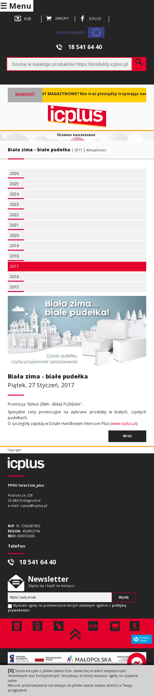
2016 (14, 276)
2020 (14, 235)
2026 (14, 173)
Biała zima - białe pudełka (39, 150)
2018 (14, 256)
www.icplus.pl (123, 423)
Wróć (127, 436)
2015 (14, 287)
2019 (14, 245)
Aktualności (96, 150)
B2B (23, 19)
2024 (14, 194)
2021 (14, 225)
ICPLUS (90, 19)
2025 (14, 184)
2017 (78, 150)
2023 (14, 204)
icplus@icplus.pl (33, 505)
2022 (14, 214)
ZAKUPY (57, 18)
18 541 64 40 (79, 47)
